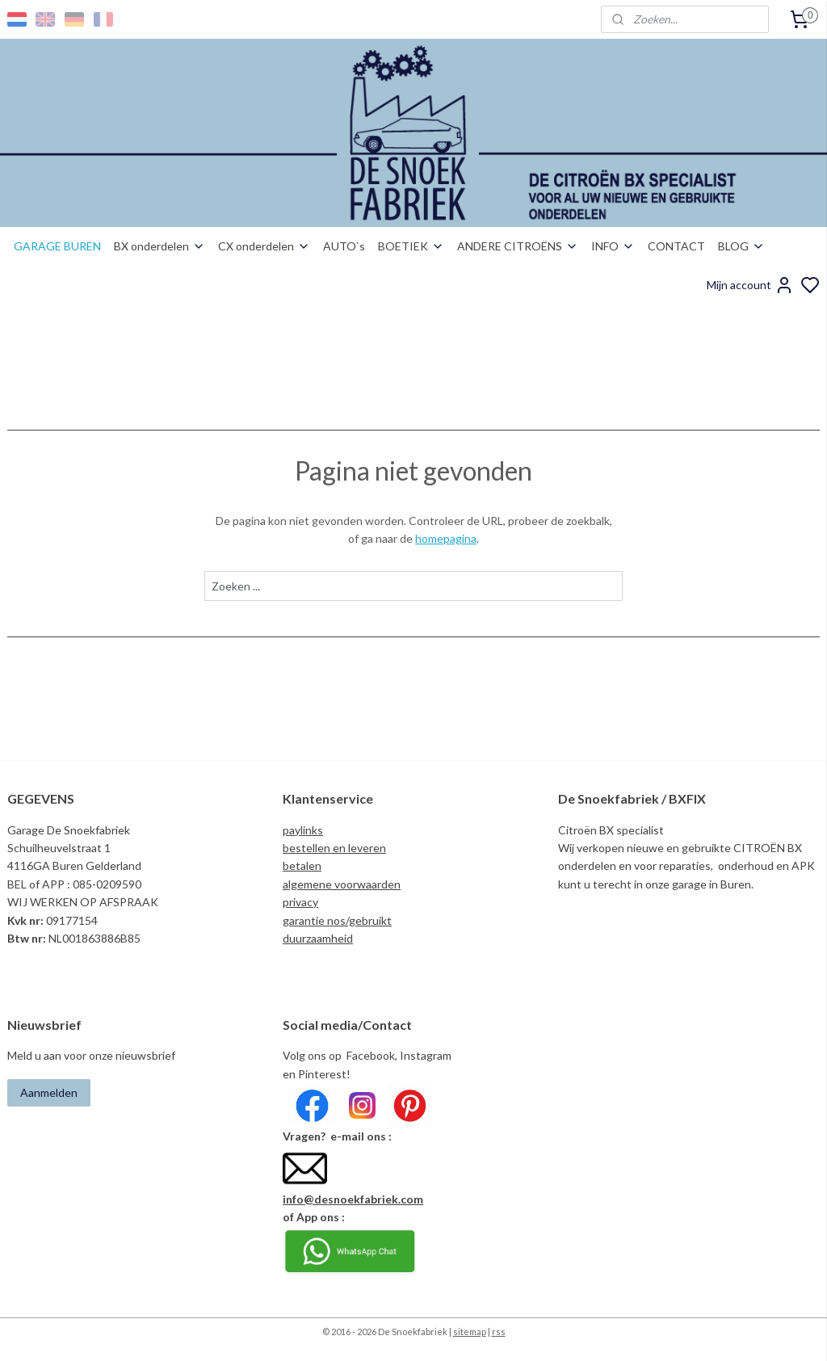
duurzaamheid (318, 938)
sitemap (469, 1331)
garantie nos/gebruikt (337, 920)
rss (499, 1331)
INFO (613, 246)
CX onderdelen (264, 246)
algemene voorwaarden (342, 884)
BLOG (741, 246)
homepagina (445, 538)
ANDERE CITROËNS (517, 246)
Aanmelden (49, 1092)
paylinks (303, 830)
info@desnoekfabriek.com (353, 1199)
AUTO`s (344, 246)
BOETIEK (411, 246)
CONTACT (676, 246)
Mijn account (750, 285)
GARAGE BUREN (57, 246)
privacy (300, 902)
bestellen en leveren (334, 848)
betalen (302, 865)
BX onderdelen (159, 246)
